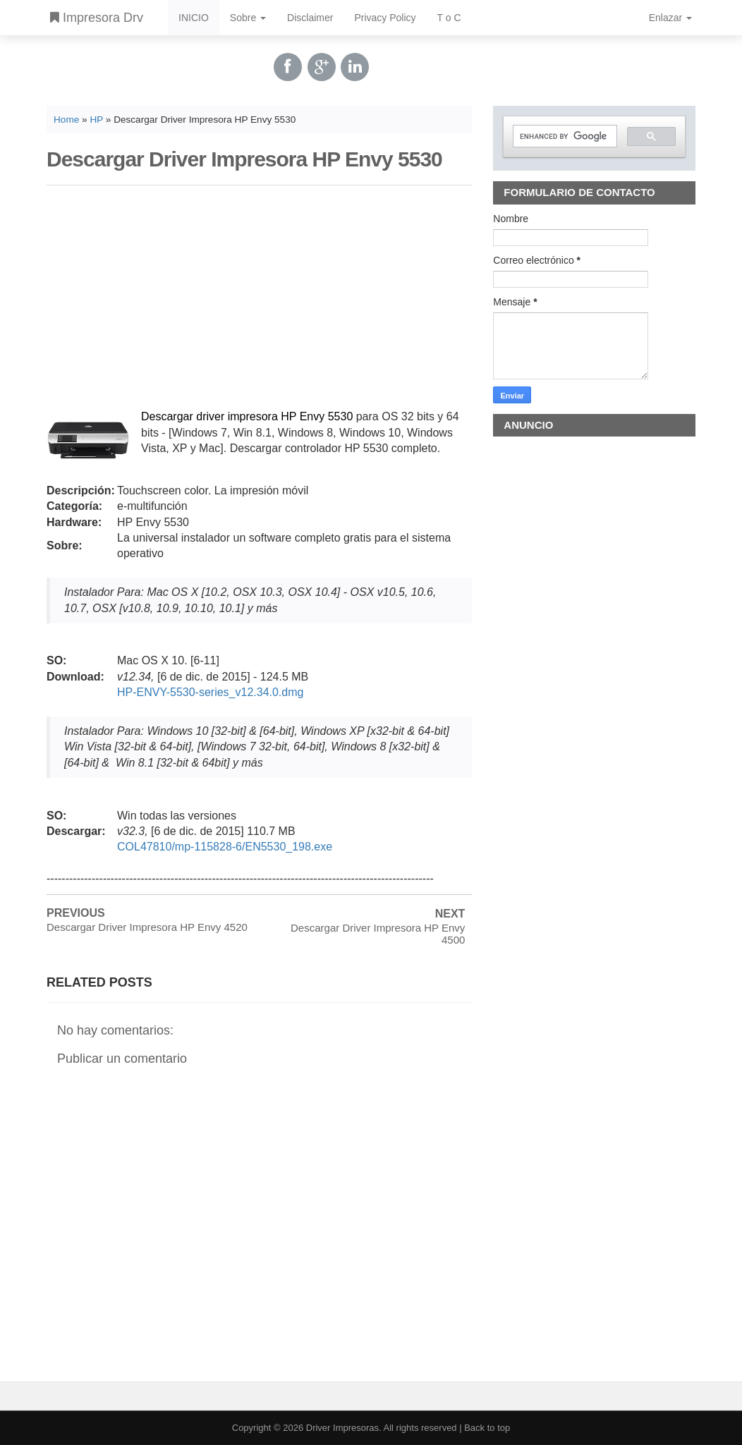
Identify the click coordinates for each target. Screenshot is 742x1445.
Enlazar (670, 17)
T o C (449, 17)
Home (66, 119)
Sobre (248, 17)
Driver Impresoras (342, 1427)
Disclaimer (310, 17)
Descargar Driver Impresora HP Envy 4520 (147, 927)
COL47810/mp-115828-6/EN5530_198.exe (224, 847)
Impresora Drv (96, 18)
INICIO (193, 17)
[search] (563, 136)
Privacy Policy (384, 17)
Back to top (487, 1427)
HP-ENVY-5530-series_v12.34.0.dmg (210, 692)
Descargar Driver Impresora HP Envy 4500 (378, 934)
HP (96, 119)
